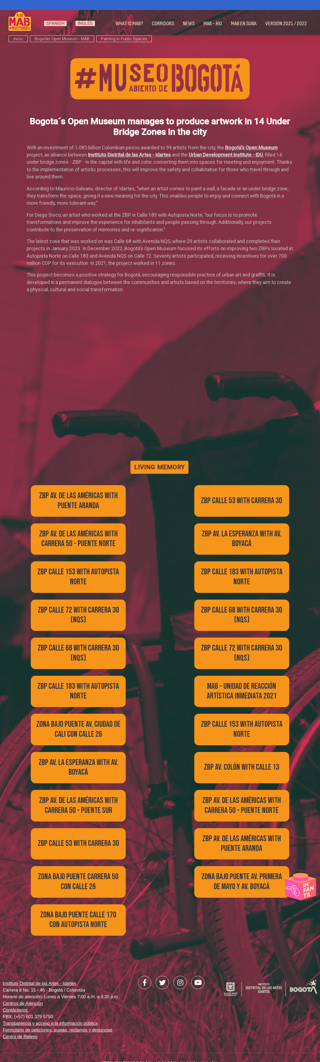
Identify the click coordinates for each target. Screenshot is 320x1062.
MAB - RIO (212, 23)
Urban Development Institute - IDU (226, 155)
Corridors (163, 23)
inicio (18, 38)
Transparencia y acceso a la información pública (50, 1007)
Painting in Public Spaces (124, 38)
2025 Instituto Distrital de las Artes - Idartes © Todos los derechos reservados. (160, 1046)
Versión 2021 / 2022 (286, 23)
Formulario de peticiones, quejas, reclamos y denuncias (57, 1014)
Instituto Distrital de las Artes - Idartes (129, 155)
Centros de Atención (23, 987)
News (189, 23)
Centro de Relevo (20, 1020)
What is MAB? (129, 23)
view (69, 516)
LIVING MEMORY (160, 467)
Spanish (55, 23)
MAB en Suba (243, 23)
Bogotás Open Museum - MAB (62, 38)
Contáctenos (15, 994)
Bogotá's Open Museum (251, 147)
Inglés (85, 23)
